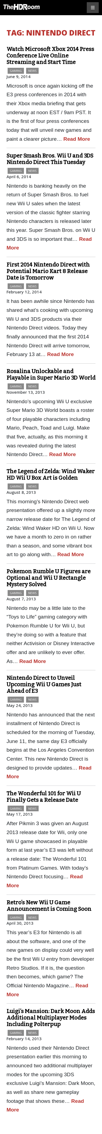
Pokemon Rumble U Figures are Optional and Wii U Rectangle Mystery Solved (49, 578)
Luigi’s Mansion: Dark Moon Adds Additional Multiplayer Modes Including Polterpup (51, 1017)
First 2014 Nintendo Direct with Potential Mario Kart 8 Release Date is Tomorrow (48, 271)
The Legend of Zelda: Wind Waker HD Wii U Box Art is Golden (51, 474)
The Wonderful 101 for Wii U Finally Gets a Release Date (44, 796)
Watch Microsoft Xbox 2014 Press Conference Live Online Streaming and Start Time (50, 55)
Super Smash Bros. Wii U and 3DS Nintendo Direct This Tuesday (50, 158)
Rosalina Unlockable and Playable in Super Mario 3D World (51, 374)
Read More (76, 139)
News (32, 71)
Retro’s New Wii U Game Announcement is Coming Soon (49, 905)
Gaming (16, 71)
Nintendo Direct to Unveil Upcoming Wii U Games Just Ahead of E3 (44, 684)
